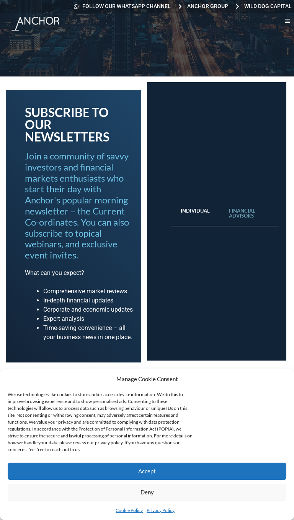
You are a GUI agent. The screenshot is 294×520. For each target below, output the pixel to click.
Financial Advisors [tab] (242, 213)
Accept (147, 471)
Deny (147, 492)
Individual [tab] (195, 211)
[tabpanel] (225, 234)
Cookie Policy (129, 510)
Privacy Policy (161, 510)
